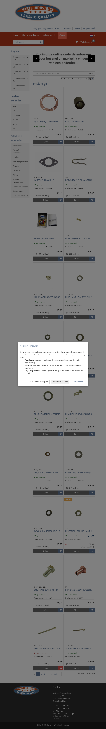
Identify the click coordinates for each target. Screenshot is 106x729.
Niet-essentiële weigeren (39, 381)
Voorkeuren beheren (60, 381)
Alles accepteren (78, 381)
